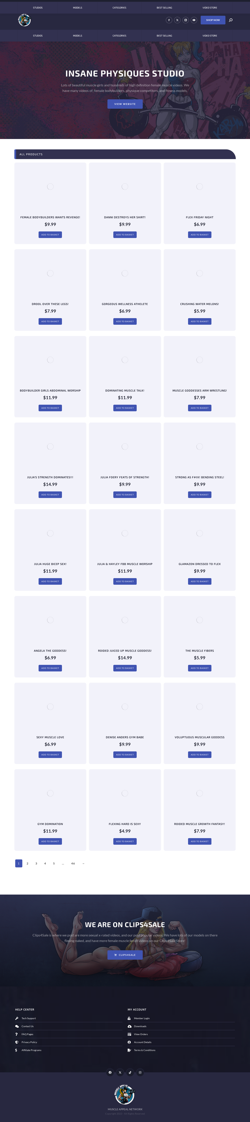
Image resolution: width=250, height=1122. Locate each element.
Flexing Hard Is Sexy (125, 823)
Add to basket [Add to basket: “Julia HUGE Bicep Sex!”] (50, 581)
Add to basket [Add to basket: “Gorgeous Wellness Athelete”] (125, 321)
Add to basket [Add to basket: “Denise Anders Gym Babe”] (125, 754)
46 (73, 863)
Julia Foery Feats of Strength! (125, 477)
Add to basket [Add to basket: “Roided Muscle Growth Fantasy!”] (200, 841)
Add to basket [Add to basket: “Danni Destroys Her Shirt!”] (125, 234)
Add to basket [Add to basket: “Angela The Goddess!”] (50, 668)
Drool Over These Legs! (50, 304)
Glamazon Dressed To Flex (200, 564)
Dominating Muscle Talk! (124, 390)
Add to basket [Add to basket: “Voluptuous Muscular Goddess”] (200, 754)
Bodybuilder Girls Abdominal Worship (50, 390)
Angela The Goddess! (50, 650)
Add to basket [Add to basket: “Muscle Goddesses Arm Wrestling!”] (200, 408)
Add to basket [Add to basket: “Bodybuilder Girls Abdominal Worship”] (50, 408)
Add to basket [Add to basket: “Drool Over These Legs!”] (50, 321)
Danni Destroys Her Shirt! (125, 217)
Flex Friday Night (199, 217)
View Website (125, 103)
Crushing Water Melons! (199, 304)
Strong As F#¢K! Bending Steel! (199, 477)
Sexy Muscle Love (50, 737)
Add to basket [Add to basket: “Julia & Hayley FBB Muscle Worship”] (125, 581)
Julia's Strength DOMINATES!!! (50, 477)
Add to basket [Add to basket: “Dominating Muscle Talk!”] (125, 408)
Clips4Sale (125, 954)
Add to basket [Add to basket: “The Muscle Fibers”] (200, 668)
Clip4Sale (25, 5)
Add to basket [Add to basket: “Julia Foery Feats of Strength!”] (125, 494)
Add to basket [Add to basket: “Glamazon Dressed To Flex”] (200, 581)
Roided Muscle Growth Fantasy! (199, 823)
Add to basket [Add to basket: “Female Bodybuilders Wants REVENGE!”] (50, 234)
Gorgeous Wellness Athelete (125, 304)
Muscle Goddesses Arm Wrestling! (199, 390)
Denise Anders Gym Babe (125, 737)
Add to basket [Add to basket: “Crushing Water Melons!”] (200, 321)
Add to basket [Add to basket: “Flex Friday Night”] (200, 234)
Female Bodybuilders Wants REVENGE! (50, 217)
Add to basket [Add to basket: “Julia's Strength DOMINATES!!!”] (50, 494)
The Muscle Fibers (199, 650)
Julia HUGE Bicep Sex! (50, 564)
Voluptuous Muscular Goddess (200, 737)
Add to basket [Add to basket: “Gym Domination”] (50, 841)
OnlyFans (42, 5)
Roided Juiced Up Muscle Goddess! (125, 650)
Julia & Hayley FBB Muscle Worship (125, 564)
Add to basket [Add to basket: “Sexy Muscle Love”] (50, 754)
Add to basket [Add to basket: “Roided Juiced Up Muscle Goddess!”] (125, 668)
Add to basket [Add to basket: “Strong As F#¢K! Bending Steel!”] (200, 494)
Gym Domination (50, 823)
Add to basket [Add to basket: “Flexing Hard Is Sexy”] (125, 841)
